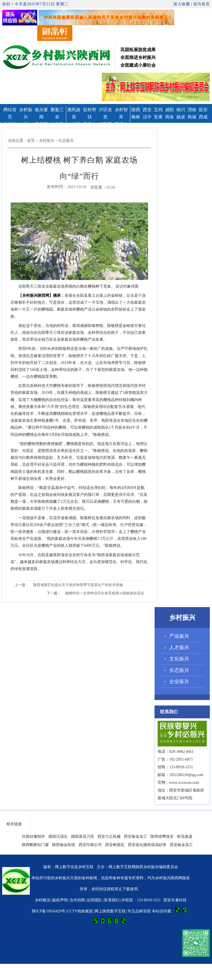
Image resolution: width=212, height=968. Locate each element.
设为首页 (201, 4)
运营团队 (94, 900)
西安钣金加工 (135, 836)
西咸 (203, 117)
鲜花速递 (184, 836)
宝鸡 (158, 109)
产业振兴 (179, 636)
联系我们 (112, 900)
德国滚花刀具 (82, 836)
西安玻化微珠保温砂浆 (147, 845)
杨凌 (180, 117)
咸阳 (169, 109)
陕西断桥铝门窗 (35, 845)
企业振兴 (179, 681)
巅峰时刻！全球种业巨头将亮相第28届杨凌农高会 (104, 593)
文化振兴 (179, 659)
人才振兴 (179, 647)
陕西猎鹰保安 (162, 836)
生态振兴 (179, 670)
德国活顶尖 (58, 836)
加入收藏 (181, 4)
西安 (147, 109)
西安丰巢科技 (175, 900)
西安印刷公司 (90, 845)
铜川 (180, 109)
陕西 (135, 109)
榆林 (135, 117)
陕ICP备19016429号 (48, 911)
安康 (158, 117)
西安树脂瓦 (114, 845)
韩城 (191, 117)
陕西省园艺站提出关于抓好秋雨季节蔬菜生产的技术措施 (78, 585)
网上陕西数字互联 (110, 911)
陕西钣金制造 (63, 845)
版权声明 (60, 900)
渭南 (191, 109)
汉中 (147, 117)
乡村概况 (42, 900)
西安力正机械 (109, 836)
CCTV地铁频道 (80, 911)
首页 (31, 141)
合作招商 (77, 900)
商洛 (169, 117)
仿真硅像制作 (33, 836)
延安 (203, 109)
